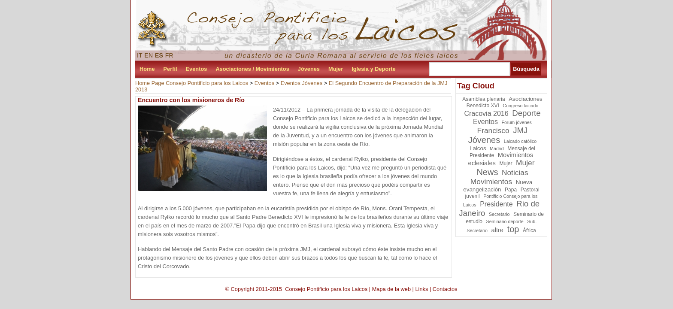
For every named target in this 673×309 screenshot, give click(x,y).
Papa (511, 190)
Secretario (499, 214)
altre (497, 230)
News (487, 172)
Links (421, 289)
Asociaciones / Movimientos (252, 69)
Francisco (493, 130)
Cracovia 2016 (486, 113)
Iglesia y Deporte (373, 69)
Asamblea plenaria (483, 99)
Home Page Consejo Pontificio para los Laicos (191, 83)
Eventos (196, 69)
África (529, 230)
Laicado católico (520, 141)
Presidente (496, 204)
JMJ (520, 130)
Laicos (478, 148)
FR (169, 55)
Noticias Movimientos (499, 177)
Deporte (526, 113)
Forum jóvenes (516, 122)
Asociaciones (526, 99)
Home (147, 69)
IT (139, 55)
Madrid (497, 148)
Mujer (335, 69)
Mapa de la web (391, 289)
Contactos (445, 289)
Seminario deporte (505, 221)
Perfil (170, 69)
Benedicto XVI (483, 106)
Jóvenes (309, 69)
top (513, 229)
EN (149, 55)
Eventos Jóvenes (301, 83)
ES (159, 55)
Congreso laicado (520, 105)
